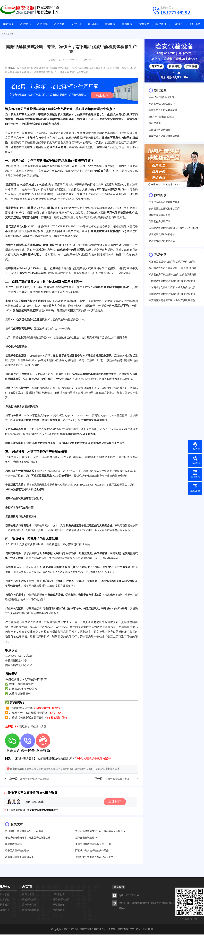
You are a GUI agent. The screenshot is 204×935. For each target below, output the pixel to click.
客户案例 (160, 24)
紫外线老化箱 (29, 905)
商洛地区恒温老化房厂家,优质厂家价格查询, (172, 263)
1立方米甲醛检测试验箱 (161, 118)
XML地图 (148, 930)
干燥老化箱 (59, 905)
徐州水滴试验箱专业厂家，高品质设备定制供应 (100, 831)
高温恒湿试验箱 (61, 900)
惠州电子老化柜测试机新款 (34, 779)
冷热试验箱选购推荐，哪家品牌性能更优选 (27, 838)
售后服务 (127, 24)
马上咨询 (101, 95)
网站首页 (8, 24)
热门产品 (27, 887)
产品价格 (42, 24)
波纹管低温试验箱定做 (117, 779)
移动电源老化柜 (30, 910)
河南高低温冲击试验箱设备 (19, 857)
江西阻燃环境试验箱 (159, 131)
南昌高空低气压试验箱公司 (163, 105)
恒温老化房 (59, 895)
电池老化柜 (59, 910)
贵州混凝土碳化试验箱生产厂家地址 (24, 831)
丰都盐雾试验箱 (13, 844)
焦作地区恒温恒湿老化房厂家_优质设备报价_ (172, 295)
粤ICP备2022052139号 (129, 930)
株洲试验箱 (155, 124)
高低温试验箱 (29, 900)
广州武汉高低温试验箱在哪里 (164, 203)
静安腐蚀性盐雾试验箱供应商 (164, 209)
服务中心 (5, 887)
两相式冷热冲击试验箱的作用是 (92, 851)
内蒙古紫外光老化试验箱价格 (164, 137)
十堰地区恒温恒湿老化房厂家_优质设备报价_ (172, 282)
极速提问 (116, 802)
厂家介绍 (177, 24)
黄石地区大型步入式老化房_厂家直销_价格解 (172, 269)
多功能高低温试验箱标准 (162, 235)
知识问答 (93, 24)
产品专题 (59, 24)
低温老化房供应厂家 (159, 222)
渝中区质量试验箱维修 (17, 851)
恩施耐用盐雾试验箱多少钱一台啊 (93, 844)
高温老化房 (28, 895)
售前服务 (110, 24)
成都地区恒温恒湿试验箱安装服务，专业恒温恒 (174, 229)
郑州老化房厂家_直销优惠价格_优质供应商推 (172, 275)
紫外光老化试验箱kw (86, 838)
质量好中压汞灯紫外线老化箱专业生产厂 (96, 857)
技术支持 (144, 24)
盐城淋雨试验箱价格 (159, 216)
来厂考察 (194, 24)
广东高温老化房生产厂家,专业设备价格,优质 (172, 288)
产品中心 (25, 24)
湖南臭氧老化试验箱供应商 (163, 111)
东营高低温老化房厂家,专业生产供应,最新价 (172, 301)
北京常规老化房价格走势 (162, 242)
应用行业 (76, 24)
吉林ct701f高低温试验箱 (161, 98)
